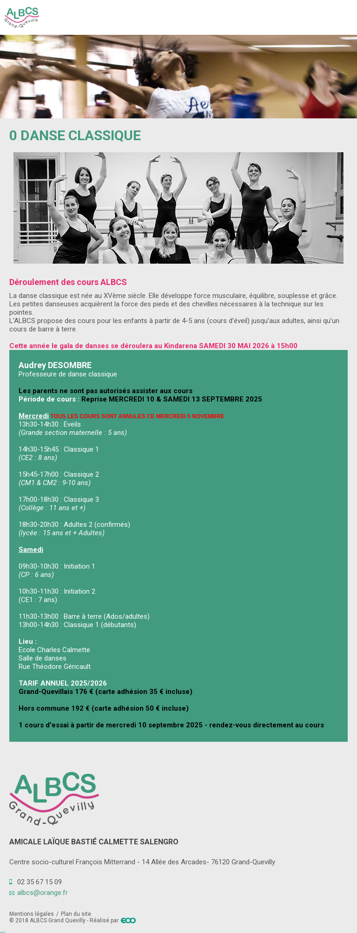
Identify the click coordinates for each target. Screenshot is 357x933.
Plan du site (76, 914)
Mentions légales (31, 914)
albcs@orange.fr (42, 892)
